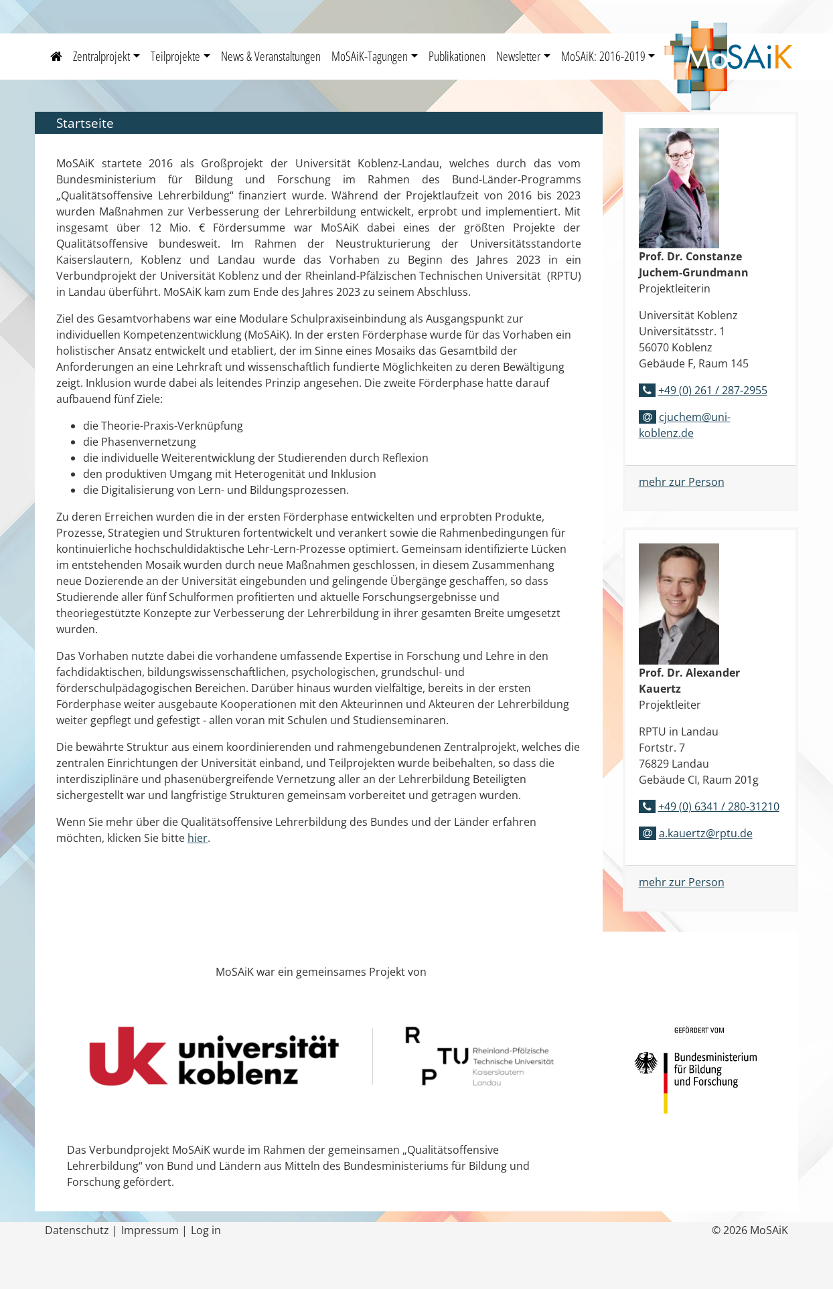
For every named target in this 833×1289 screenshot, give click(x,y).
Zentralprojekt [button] (101, 56)
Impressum (150, 1230)
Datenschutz (77, 1230)
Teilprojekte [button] (175, 56)
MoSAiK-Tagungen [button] (369, 56)
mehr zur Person (682, 482)
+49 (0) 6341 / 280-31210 (718, 806)
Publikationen (457, 56)
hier (197, 838)
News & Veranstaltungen (271, 56)
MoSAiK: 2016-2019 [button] (603, 56)
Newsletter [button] (518, 56)
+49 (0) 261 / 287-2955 (712, 390)
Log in (206, 1230)
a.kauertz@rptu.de (706, 833)
